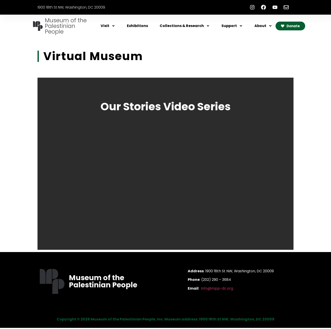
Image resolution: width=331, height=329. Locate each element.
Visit (108, 27)
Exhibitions (137, 26)
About (263, 27)
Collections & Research (185, 27)
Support (232, 27)
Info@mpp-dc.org (217, 289)
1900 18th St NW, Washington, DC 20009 (71, 7)
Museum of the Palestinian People (66, 27)
